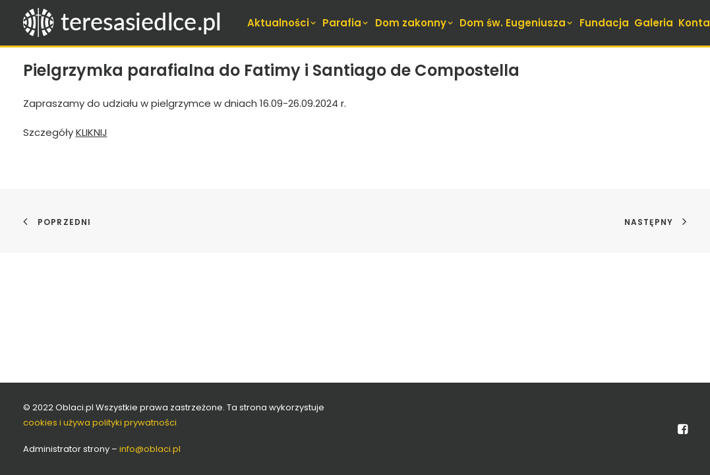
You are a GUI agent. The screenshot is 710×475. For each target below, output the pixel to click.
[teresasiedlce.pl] (130, 23)
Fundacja (604, 23)
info (150, 449)
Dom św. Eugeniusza (516, 23)
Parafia (346, 23)
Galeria (653, 23)
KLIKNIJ (91, 132)
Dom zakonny (415, 23)
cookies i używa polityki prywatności (100, 422)
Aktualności (282, 23)
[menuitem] (282, 23)
